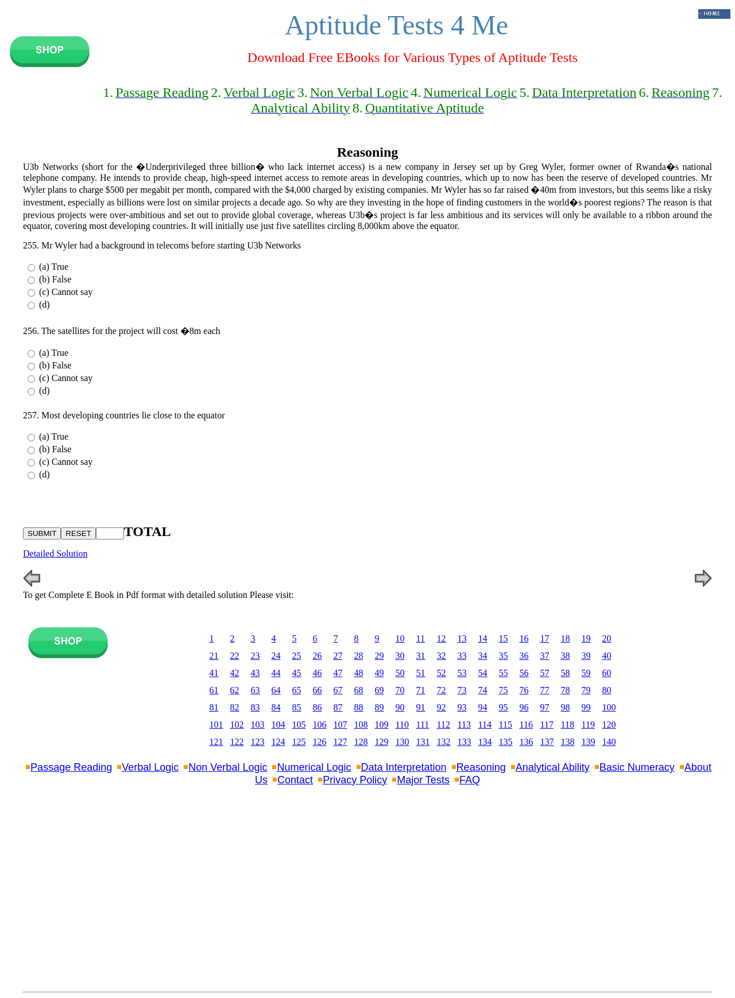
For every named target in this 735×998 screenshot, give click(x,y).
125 (299, 742)
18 (565, 638)
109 (382, 724)
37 (545, 656)
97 (545, 707)
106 (320, 724)
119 (588, 724)
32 (441, 656)
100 (609, 707)
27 (338, 656)
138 (568, 742)
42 (234, 673)
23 (255, 656)
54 (483, 673)
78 (565, 690)
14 (483, 638)
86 (317, 707)
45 (296, 673)
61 (214, 690)
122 (237, 742)
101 (216, 724)
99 (586, 707)
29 (379, 656)
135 (506, 742)
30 (400, 656)
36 (524, 656)
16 (524, 638)
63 (255, 690)
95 (503, 707)
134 (485, 742)
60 (607, 673)
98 (565, 707)
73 (462, 690)
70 (400, 690)
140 (609, 742)
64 (276, 690)
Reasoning (481, 767)
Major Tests (423, 780)
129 (382, 742)
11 (420, 638)
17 (545, 638)
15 (503, 638)
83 (255, 707)
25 (296, 656)
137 (547, 742)
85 (296, 707)
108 (361, 724)
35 (503, 656)
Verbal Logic (150, 767)
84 (276, 707)
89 (379, 707)
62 (234, 690)
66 (317, 690)
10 (400, 638)
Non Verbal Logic (227, 767)
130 (402, 742)
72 (441, 690)
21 (214, 656)
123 (258, 742)
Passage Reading (71, 767)
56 (524, 673)
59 (586, 673)
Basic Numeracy (637, 767)
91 (420, 707)
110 (402, 724)
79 (586, 690)
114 (485, 724)
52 (441, 673)
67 (338, 690)
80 (607, 690)
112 (443, 724)
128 (361, 742)
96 (524, 707)
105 (299, 724)
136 (526, 742)
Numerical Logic (314, 767)
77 (545, 690)
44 (276, 673)
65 (296, 690)
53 (462, 673)
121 (216, 742)
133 (464, 742)
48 (358, 673)
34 (483, 656)
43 (255, 673)
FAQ (469, 780)
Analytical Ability (553, 767)
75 (503, 690)
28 (358, 656)
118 (567, 724)
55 (503, 673)
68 (358, 690)
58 (565, 673)
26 (317, 656)
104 (278, 724)
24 (276, 656)
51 (420, 673)
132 (444, 742)
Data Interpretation (404, 767)
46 (317, 673)
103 (258, 724)
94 (483, 707)
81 (214, 707)
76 (524, 690)
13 (462, 638)
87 (338, 707)
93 (462, 707)
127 (340, 742)
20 (607, 638)
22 (234, 656)
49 (379, 673)
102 (237, 724)
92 (441, 707)
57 (545, 673)
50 (400, 673)
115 (505, 724)
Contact (295, 780)
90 (400, 707)
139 (588, 742)
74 (483, 690)
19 (586, 638)
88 (358, 707)
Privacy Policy (355, 780)
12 (441, 638)
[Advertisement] (367, 901)
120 (609, 724)
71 (420, 690)
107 (340, 724)
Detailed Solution (55, 553)
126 (320, 742)
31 (420, 656)
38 (565, 656)
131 (423, 742)
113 (464, 724)
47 (338, 673)
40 (607, 656)
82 (234, 707)
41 (214, 673)
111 (423, 724)
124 (278, 742)
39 (586, 656)
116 (526, 724)
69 (379, 690)
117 (547, 724)
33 (462, 656)
